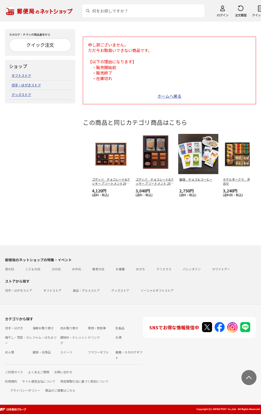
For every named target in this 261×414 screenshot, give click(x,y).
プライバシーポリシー (25, 390)
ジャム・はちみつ (44, 337)
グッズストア (21, 94)
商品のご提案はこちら (60, 390)
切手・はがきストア (26, 85)
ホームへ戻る (169, 96)
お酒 (118, 337)
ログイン (222, 15)
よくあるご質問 (38, 372)
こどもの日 (32, 269)
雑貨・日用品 (42, 352)
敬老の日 (98, 269)
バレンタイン (192, 269)
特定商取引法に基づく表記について (84, 381)
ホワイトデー (221, 269)
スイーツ (66, 352)
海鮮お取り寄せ (43, 328)
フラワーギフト (98, 352)
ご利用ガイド (14, 372)
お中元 (76, 269)
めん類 (9, 352)
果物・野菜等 (97, 328)
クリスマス (163, 269)
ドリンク (94, 337)
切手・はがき (14, 328)
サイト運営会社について (38, 381)
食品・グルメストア (86, 290)
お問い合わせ (63, 372)
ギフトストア (21, 75)
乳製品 (119, 328)
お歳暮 (120, 269)
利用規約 (11, 381)
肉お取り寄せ (69, 328)
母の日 (9, 269)
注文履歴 (240, 15)
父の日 (56, 269)
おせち (140, 269)
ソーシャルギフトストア (157, 290)
